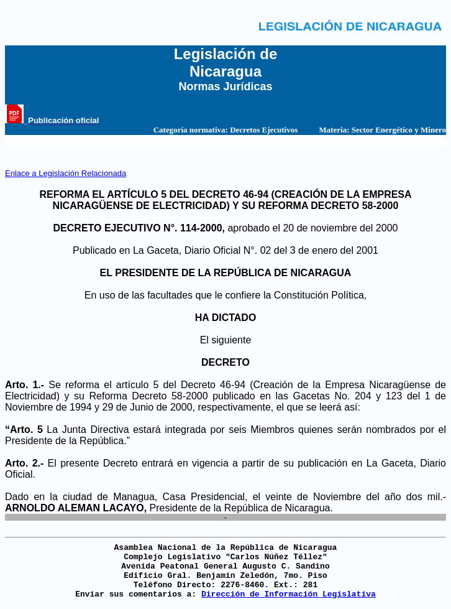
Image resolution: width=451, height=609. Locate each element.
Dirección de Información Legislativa (288, 594)
